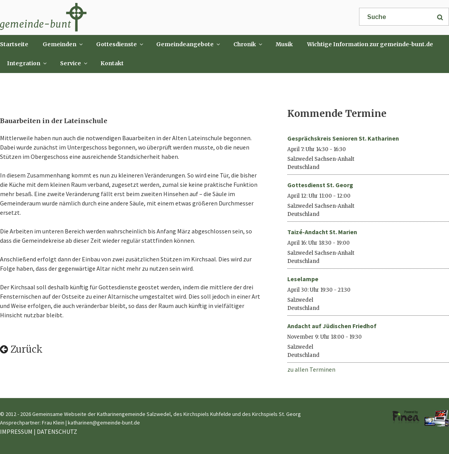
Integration (27, 63)
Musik (284, 44)
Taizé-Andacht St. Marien (322, 232)
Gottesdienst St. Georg (320, 185)
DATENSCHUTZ (57, 431)
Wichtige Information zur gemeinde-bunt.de (370, 44)
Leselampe (302, 279)
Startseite (14, 44)
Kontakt (112, 63)
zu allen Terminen (311, 369)
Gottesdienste (120, 44)
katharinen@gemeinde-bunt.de (104, 422)
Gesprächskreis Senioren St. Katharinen (343, 138)
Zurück (21, 349)
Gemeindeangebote (188, 44)
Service (74, 63)
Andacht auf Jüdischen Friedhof (331, 326)
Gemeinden (63, 44)
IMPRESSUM (16, 431)
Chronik (248, 44)
